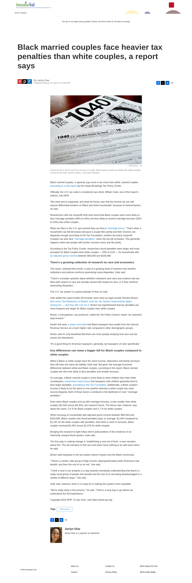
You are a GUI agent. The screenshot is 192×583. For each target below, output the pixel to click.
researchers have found (77, 385)
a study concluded (77, 328)
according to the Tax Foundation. (90, 388)
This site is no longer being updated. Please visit (81, 25)
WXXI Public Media (147, 576)
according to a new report (63, 189)
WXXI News (21, 17)
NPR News (64, 513)
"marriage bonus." (117, 232)
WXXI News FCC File (148, 570)
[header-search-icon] (173, 7)
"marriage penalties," (84, 242)
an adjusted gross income (63, 259)
